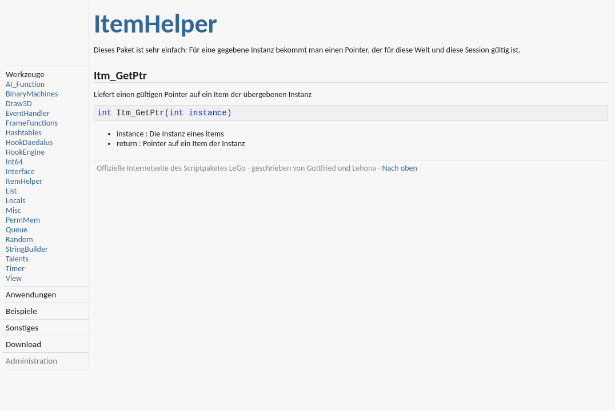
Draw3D (19, 103)
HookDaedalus (29, 142)
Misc (13, 210)
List (11, 191)
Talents (17, 259)
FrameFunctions (32, 123)
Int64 (14, 162)
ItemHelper (24, 181)
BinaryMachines (32, 94)
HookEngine (25, 152)
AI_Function (25, 84)
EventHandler (28, 113)
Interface (20, 171)
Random (19, 239)
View (14, 278)
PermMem (23, 220)
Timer (15, 268)
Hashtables (23, 133)
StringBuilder (27, 249)
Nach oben (399, 170)
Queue (16, 230)
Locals (15, 201)
